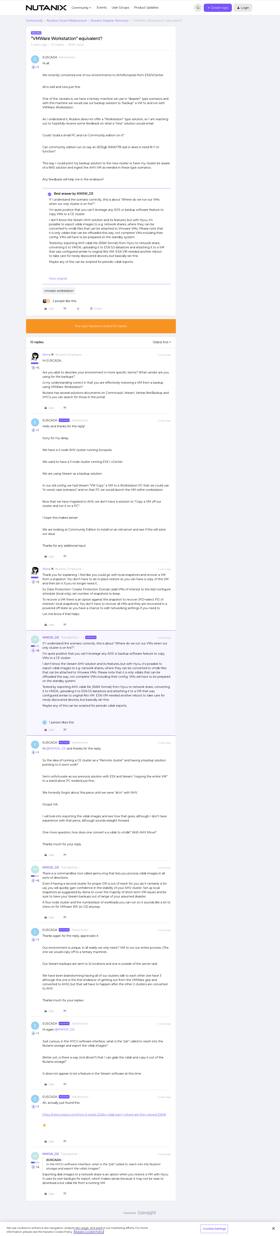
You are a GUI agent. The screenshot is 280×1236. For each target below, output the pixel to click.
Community (34, 20)
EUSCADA (49, 57)
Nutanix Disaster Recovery (110, 20)
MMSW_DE (50, 637)
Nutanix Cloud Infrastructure (67, 20)
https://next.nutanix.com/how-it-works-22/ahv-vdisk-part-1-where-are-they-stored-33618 (104, 1114)
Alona (46, 354)
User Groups (120, 7)
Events (102, 7)
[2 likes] (59, 301)
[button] (218, 8)
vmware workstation (58, 291)
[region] (140, 1229)
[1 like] (58, 722)
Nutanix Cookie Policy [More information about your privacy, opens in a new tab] (88, 1231)
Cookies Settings (214, 1228)
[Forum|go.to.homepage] (46, 8)
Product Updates (146, 7)
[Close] (273, 1228)
